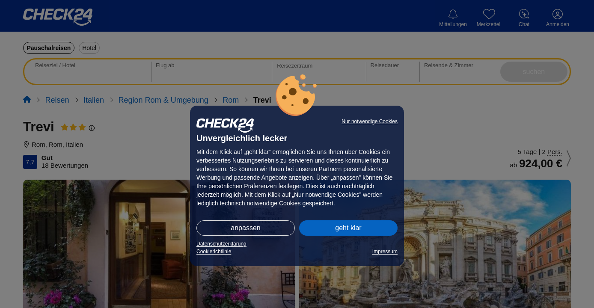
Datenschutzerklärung (221, 244)
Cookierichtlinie (213, 252)
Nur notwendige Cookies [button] (370, 121)
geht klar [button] (348, 227)
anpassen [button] (245, 227)
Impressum (385, 252)
